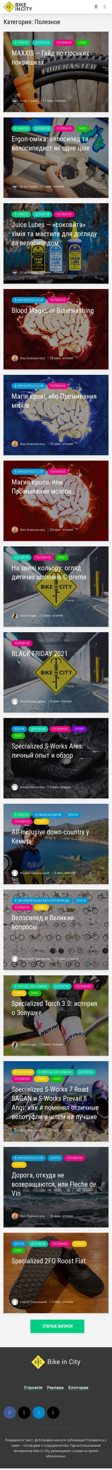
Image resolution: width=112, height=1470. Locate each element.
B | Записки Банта (48, 814)
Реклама (55, 1389)
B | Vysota (21, 42)
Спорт (79, 729)
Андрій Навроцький (31, 873)
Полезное (64, 42)
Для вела (42, 42)
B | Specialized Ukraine (31, 986)
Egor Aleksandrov (29, 1130)
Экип (82, 42)
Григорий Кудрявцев (31, 959)
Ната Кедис (25, 615)
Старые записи (57, 1326)
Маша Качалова (28, 787)
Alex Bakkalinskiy (29, 358)
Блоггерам (78, 1389)
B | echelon (23, 1072)
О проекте (33, 1389)
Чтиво (41, 821)
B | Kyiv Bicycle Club (29, 300)
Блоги (19, 729)
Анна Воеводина (29, 701)
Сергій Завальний (29, 1302)
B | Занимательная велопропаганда (42, 900)
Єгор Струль (25, 101)
